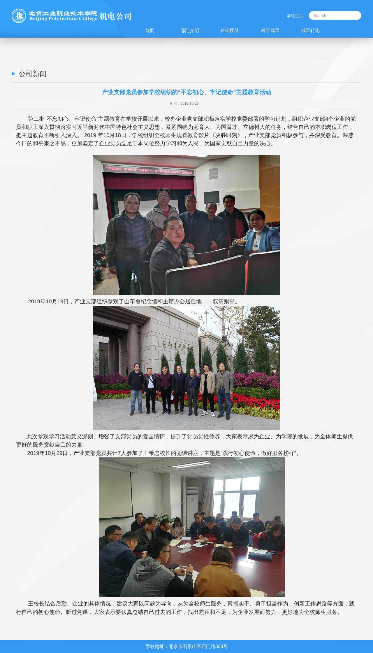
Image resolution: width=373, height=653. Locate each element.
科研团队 (230, 30)
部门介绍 (189, 30)
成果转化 (310, 30)
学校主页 (295, 15)
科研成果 (270, 30)
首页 (149, 30)
